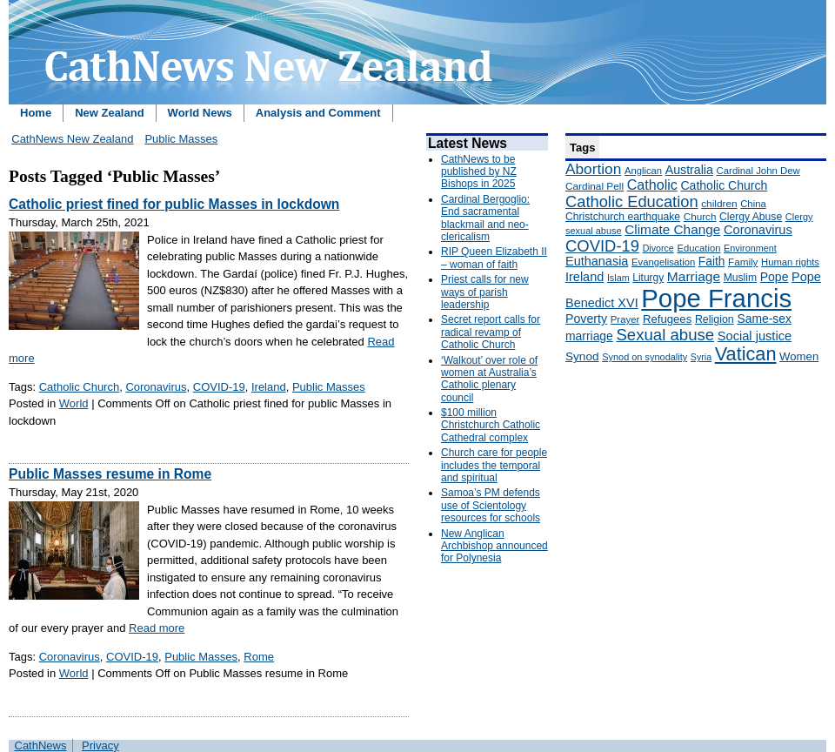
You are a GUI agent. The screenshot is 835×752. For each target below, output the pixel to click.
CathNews (41, 745)
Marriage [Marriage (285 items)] (693, 276)
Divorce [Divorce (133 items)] (658, 248)
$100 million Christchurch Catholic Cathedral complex (490, 425)
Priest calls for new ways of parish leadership (485, 292)
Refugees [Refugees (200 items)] (667, 319)
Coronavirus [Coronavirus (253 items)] (758, 230)
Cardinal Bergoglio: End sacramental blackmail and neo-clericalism (485, 218)
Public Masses (180, 138)
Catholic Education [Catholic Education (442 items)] (631, 201)
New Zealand (109, 112)
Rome (259, 656)
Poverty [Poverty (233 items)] (586, 319)
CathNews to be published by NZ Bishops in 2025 (479, 172)
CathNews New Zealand (72, 138)
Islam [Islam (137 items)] (618, 277)
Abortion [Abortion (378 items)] (593, 169)
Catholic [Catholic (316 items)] (652, 184)
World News (200, 112)
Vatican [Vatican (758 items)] (746, 354)
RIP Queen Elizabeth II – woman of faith (494, 257)
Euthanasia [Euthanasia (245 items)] (596, 261)
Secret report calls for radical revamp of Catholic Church (490, 332)
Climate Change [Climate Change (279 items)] (672, 229)
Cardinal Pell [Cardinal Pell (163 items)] (594, 186)
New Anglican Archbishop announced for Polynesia (494, 546)
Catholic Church (79, 386)
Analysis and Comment (318, 112)
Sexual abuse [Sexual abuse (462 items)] (665, 335)
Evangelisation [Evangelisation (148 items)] (663, 262)
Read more (156, 627)
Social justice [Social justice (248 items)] (755, 336)
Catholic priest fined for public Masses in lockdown (174, 204)
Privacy (100, 745)
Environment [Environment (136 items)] (750, 248)
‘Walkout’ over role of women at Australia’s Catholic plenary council (489, 379)
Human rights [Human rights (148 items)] (790, 262)
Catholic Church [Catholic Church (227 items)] (723, 185)
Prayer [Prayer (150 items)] (625, 319)
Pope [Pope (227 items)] (774, 277)
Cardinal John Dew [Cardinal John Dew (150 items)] (758, 170)
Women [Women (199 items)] (798, 356)
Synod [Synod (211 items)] (582, 356)
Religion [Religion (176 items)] (714, 319)
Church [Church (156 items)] (700, 216)
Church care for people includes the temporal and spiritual (494, 465)
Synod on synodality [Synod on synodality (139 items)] (644, 357)
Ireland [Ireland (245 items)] (584, 277)
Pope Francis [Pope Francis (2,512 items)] (716, 298)
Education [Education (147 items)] (698, 248)
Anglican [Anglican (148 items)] (643, 170)
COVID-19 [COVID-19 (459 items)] (602, 246)
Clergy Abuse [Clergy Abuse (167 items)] (750, 217)
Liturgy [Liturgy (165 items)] (648, 278)
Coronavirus (155, 386)
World (74, 403)
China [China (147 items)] (752, 203)
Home (35, 112)
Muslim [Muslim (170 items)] (740, 278)
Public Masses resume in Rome (110, 474)
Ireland (268, 386)
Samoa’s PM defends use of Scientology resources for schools (490, 505)
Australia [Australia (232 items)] (689, 170)
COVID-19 (219, 386)
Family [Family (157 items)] (743, 261)
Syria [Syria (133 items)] (701, 357)
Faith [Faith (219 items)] (711, 261)
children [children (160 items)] (719, 204)
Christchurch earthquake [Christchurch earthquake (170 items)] (622, 217)
